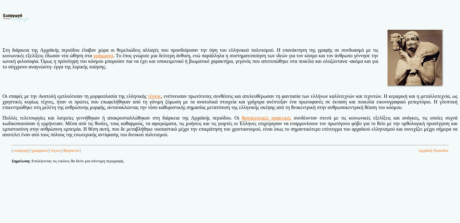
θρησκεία (71, 150)
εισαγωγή (21, 150)
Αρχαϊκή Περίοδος (433, 150)
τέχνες (55, 150)
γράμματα (40, 150)
